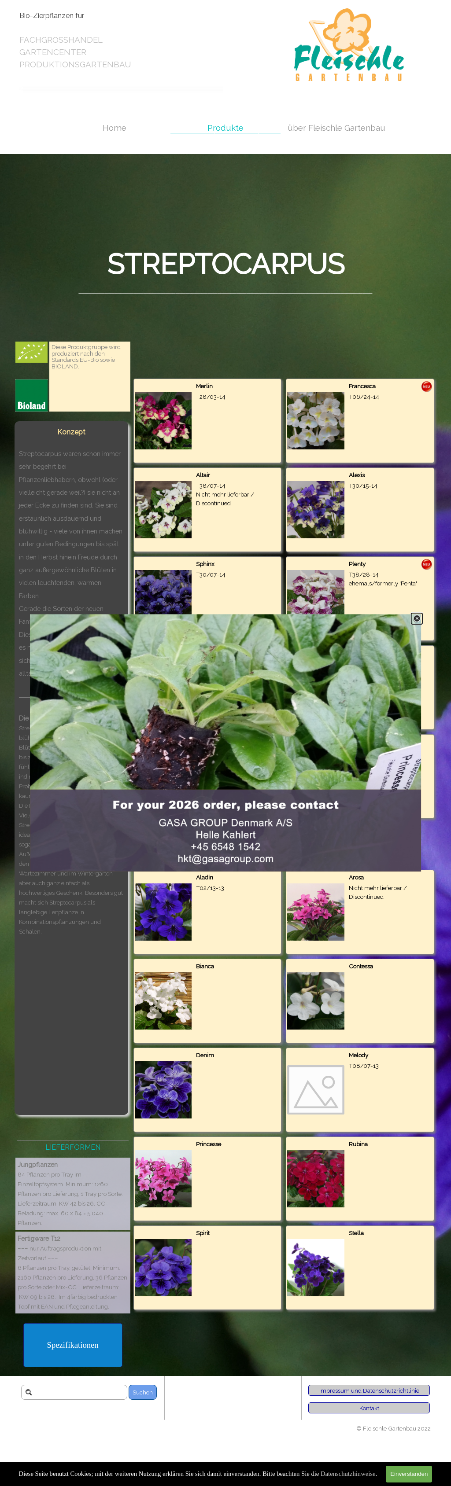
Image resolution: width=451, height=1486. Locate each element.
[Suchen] (74, 1392)
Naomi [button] (205, 652)
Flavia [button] (357, 652)
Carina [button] (357, 741)
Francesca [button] (362, 386)
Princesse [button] (208, 1144)
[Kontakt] (369, 1407)
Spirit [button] (203, 1232)
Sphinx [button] (205, 563)
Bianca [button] (205, 966)
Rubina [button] (358, 1144)
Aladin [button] (204, 877)
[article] (207, 421)
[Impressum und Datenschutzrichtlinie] (369, 1390)
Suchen (143, 1392)
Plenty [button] (357, 563)
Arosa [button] (356, 877)
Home (114, 127)
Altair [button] (203, 474)
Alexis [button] (357, 474)
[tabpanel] (92, 40)
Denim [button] (205, 1055)
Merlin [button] (204, 386)
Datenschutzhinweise (348, 1473)
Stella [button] (356, 1232)
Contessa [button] (361, 966)
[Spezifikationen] (72, 1345)
